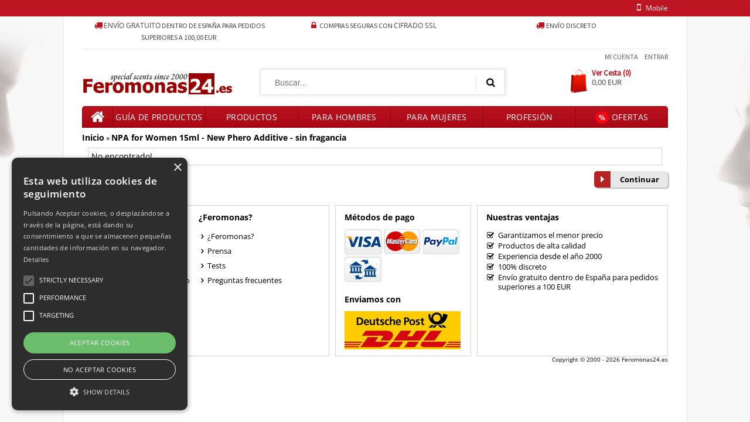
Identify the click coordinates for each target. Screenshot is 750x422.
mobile (650, 8)
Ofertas (621, 117)
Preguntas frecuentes (244, 280)
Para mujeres (437, 116)
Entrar (656, 56)
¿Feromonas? (230, 236)
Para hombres (344, 116)
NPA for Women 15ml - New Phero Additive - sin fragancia (228, 137)
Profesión (529, 116)
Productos (251, 116)
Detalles (36, 259)
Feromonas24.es (645, 359)
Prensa (219, 251)
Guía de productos (158, 116)
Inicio (93, 137)
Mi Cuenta (621, 56)
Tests (216, 265)
